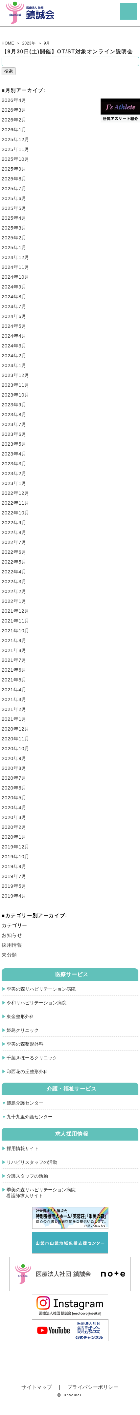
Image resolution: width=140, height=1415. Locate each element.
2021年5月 (14, 679)
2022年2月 (14, 591)
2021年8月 (14, 650)
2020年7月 (14, 778)
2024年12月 (16, 257)
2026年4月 (14, 100)
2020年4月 (14, 807)
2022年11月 (16, 503)
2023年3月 (14, 463)
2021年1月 (14, 719)
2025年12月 (16, 139)
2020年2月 (14, 827)
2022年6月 (14, 552)
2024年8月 (14, 296)
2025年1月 (14, 247)
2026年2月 (14, 119)
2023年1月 (14, 483)
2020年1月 (14, 837)
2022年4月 (14, 571)
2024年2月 (14, 355)
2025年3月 (14, 228)
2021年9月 (14, 640)
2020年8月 (14, 768)
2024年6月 (14, 316)
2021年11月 (16, 621)
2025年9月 (14, 169)
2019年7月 (14, 876)
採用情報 (12, 945)
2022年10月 (16, 512)
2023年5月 (14, 444)
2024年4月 (14, 336)
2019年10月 (16, 856)
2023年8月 (14, 414)
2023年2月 (14, 473)
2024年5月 (14, 326)
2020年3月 (14, 817)
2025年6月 (14, 198)
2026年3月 (14, 110)
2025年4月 (14, 218)
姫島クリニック (23, 1030)
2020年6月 (14, 788)
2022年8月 (14, 532)
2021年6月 (14, 670)
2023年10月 (16, 395)
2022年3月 (14, 581)
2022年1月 (14, 601)
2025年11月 (16, 149)
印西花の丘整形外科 (27, 1071)
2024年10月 (16, 277)
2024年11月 (16, 267)
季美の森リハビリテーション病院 (41, 989)
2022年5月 (14, 562)
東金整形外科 (20, 1016)
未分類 (9, 955)
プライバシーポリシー (93, 1387)
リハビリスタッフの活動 (32, 1162)
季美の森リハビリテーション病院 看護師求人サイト (39, 1192)
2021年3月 (14, 699)
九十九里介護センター (30, 1116)
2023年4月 (14, 453)
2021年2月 (14, 709)
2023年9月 (14, 404)
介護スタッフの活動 (27, 1176)
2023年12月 (16, 375)
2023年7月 (14, 424)
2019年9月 (14, 866)
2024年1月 (14, 365)
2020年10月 (16, 748)
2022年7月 (14, 542)
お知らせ (12, 935)
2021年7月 (14, 660)
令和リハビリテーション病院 (36, 1002)
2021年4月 (14, 689)
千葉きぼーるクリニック (32, 1057)
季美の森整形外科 (25, 1044)
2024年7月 (14, 306)
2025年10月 (16, 159)
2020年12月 (16, 729)
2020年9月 (14, 758)
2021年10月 (16, 630)
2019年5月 (14, 886)
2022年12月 (16, 493)
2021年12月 (16, 611)
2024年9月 (14, 286)
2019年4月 (14, 896)
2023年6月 (14, 434)
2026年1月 (14, 129)
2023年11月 (16, 385)
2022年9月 (14, 522)
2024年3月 (14, 345)
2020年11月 (16, 738)
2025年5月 (14, 208)
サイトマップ (36, 1387)
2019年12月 (16, 846)
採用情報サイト (23, 1148)
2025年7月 (14, 188)
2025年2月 (14, 237)
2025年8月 (14, 178)
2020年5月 (14, 797)
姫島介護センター (25, 1103)
